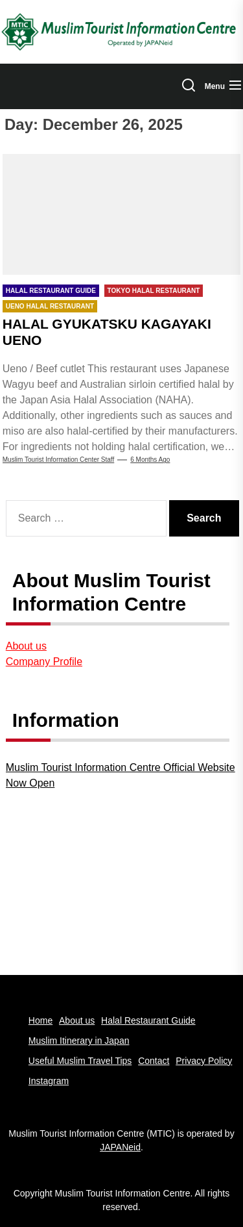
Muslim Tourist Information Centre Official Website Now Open (120, 775)
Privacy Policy (204, 1061)
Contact (153, 1061)
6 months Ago (150, 459)
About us (26, 645)
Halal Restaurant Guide (148, 1020)
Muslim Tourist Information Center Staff (58, 459)
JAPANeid (120, 1147)
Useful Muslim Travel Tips (80, 1061)
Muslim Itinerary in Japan (79, 1040)
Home (40, 1020)
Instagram (49, 1081)
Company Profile (44, 661)
